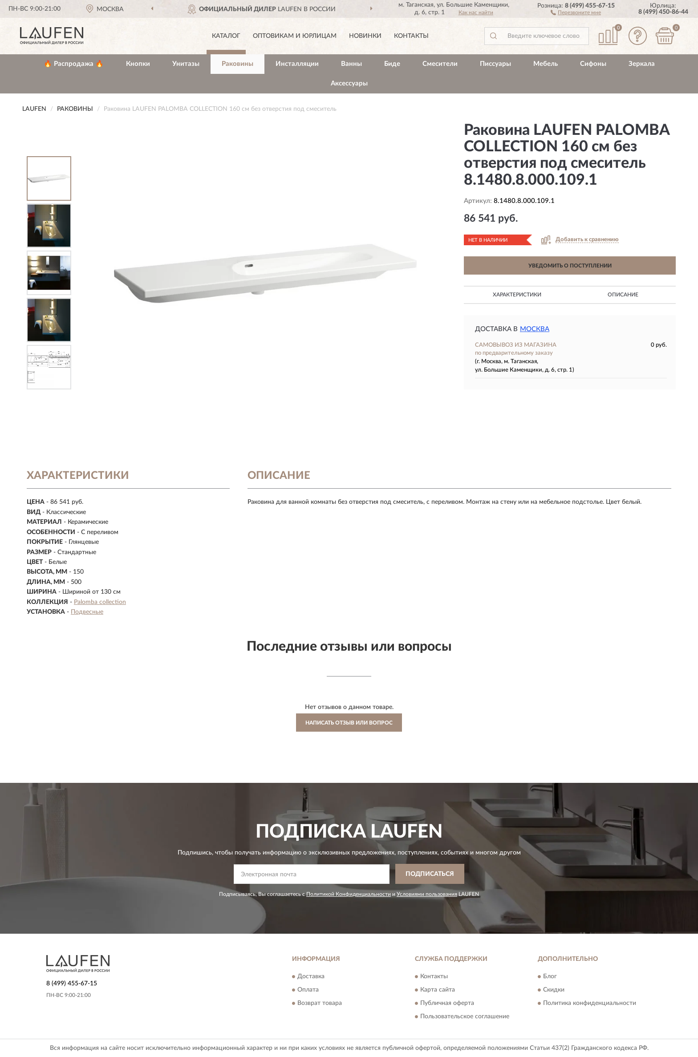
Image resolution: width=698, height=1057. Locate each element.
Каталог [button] (226, 36)
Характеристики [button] (517, 294)
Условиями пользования (427, 894)
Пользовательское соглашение (464, 1016)
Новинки (365, 36)
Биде (392, 64)
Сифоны (593, 64)
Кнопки (138, 64)
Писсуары (495, 64)
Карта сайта (437, 990)
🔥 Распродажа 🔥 (74, 64)
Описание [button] (623, 294)
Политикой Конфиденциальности (348, 894)
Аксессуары (349, 83)
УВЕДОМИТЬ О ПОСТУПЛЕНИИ (570, 265)
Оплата (308, 990)
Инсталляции (297, 64)
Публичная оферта (447, 1003)
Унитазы (185, 64)
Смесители (440, 64)
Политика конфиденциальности (589, 1003)
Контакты (411, 36)
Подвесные (87, 612)
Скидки (553, 990)
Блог (550, 976)
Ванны (351, 64)
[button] (576, 12)
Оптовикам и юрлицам (295, 36)
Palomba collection (100, 602)
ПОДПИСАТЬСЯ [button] (430, 874)
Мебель (545, 64)
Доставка (311, 976)
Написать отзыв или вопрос (349, 722)
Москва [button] (534, 329)
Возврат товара (319, 1003)
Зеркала (642, 64)
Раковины (237, 64)
